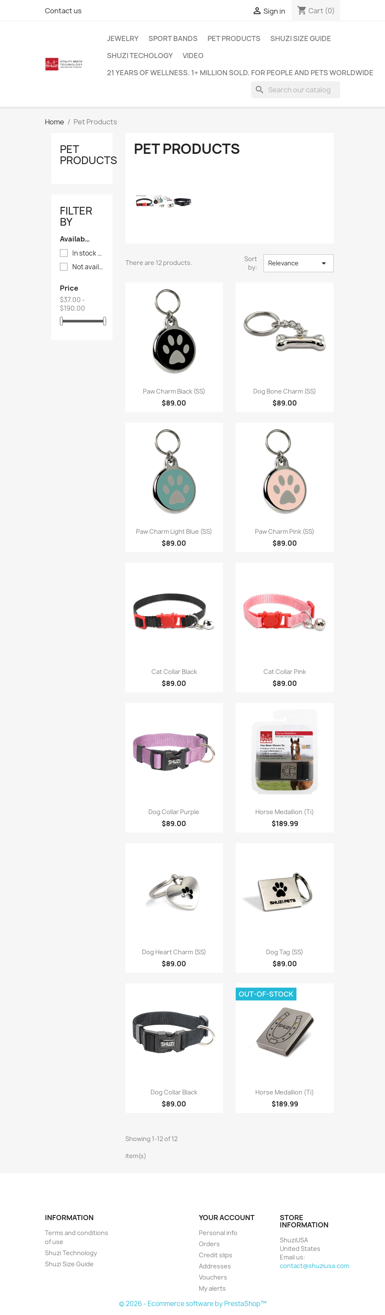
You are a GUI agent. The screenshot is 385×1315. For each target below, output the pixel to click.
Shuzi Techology (140, 55)
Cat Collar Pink (285, 672)
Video (193, 55)
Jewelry (123, 38)
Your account (227, 1217)
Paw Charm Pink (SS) (284, 531)
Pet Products (234, 38)
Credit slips (215, 1255)
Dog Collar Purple (173, 812)
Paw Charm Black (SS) (174, 391)
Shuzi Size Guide (300, 38)
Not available (88, 267)
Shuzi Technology (71, 1253)
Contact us (63, 10)
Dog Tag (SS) (284, 952)
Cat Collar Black (174, 672)
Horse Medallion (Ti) (284, 812)
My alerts (212, 1288)
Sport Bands (173, 38)
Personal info (218, 1233)
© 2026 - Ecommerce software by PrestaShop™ (193, 1303)
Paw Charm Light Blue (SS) (174, 531)
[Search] (295, 89)
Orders (209, 1244)
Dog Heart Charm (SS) (174, 952)
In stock (88, 253)
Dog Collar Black (174, 1092)
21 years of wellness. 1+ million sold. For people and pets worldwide (240, 72)
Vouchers (213, 1277)
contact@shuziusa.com (314, 1266)
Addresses (215, 1266)
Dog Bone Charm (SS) (284, 391)
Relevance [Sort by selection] (298, 263)
